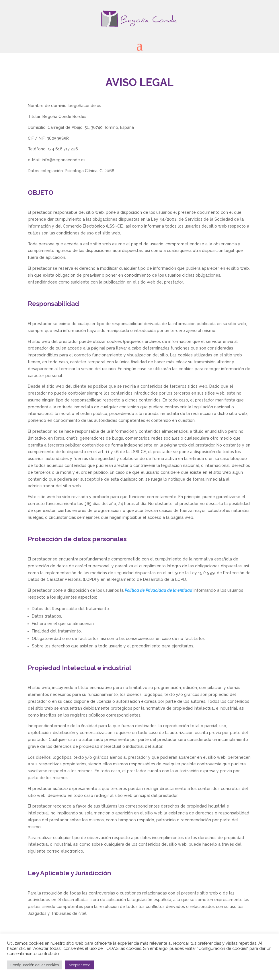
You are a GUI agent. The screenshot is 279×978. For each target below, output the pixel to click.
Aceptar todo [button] (79, 965)
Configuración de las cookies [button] (35, 965)
